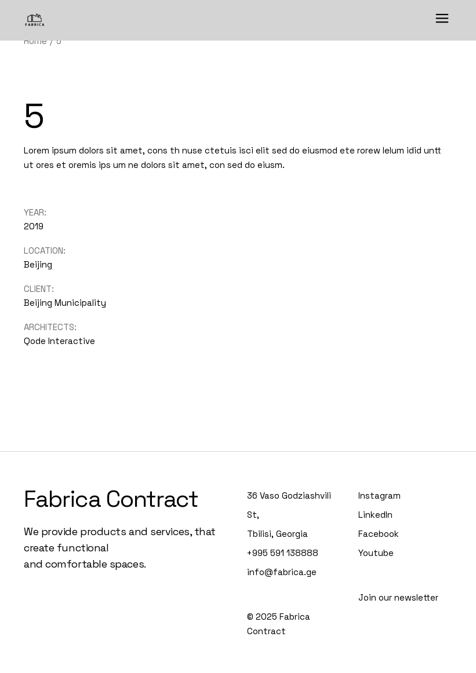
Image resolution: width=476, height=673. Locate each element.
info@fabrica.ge (282, 571)
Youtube (376, 552)
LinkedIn (375, 514)
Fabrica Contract (111, 499)
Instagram (379, 495)
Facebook (378, 533)
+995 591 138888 (282, 552)
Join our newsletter (398, 597)
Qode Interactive (59, 340)
